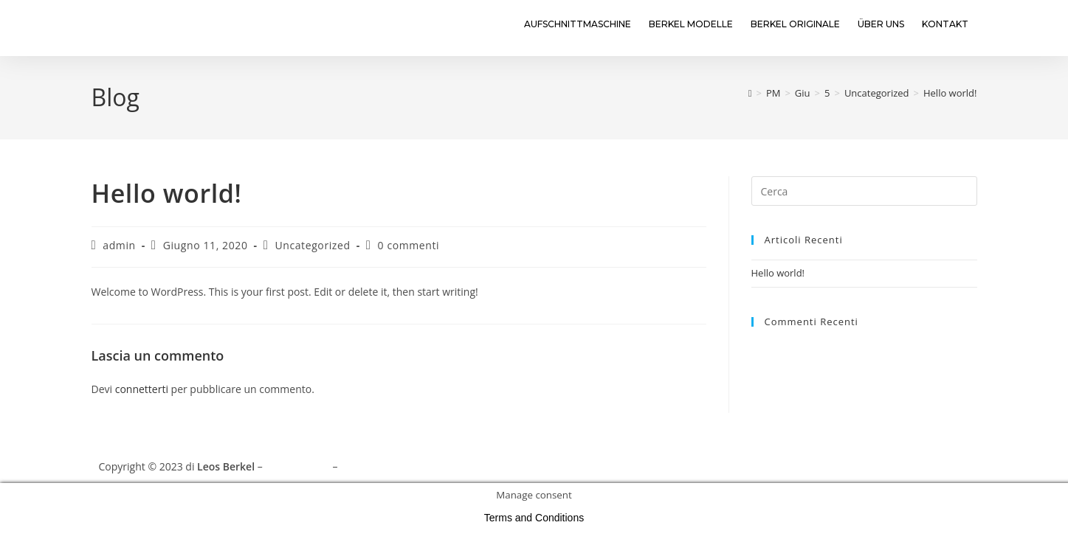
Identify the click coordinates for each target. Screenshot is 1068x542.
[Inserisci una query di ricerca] (864, 191)
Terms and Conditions (393, 466)
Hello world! (950, 93)
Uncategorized (312, 245)
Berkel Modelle (691, 23)
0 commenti (409, 245)
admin (119, 245)
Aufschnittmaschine (577, 23)
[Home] (750, 93)
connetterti (141, 389)
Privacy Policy (297, 466)
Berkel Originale (795, 23)
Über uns (881, 23)
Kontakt (945, 23)
